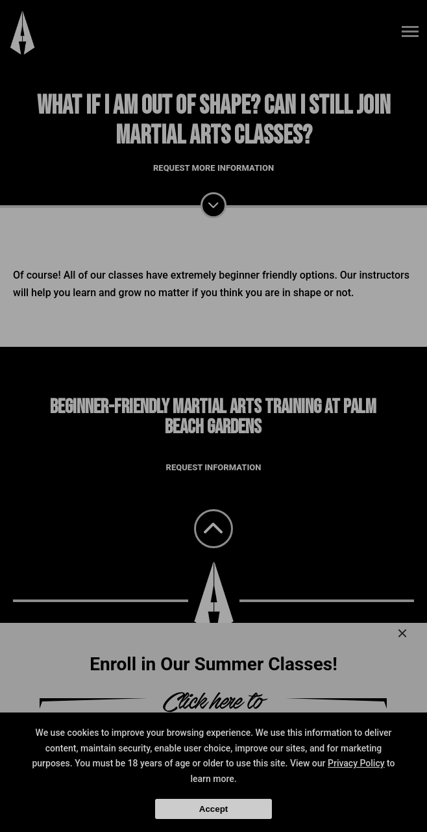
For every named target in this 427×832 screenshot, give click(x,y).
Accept (213, 809)
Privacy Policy (356, 763)
